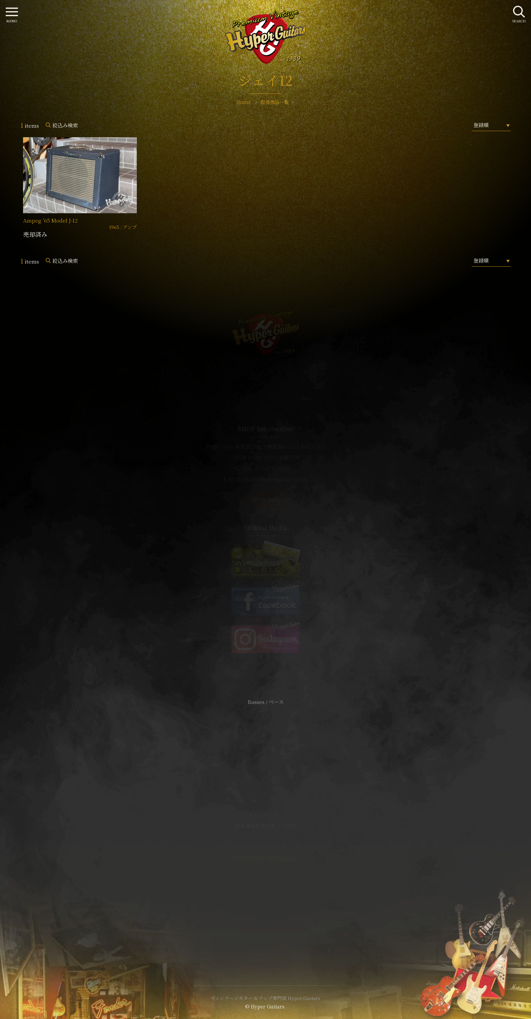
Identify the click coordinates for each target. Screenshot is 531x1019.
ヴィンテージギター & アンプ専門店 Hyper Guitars (265, 998)
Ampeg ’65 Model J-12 (50, 220)
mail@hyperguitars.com (275, 479)
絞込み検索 (65, 125)
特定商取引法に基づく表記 (265, 825)
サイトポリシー (265, 815)
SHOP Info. (265, 499)
